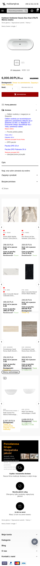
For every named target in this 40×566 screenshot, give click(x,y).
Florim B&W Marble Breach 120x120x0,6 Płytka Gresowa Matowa (10, 237)
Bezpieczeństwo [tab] (20, 181)
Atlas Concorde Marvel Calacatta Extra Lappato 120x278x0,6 (10, 295)
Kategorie (2, 10)
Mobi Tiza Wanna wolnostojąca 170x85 (29, 412)
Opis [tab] (20, 162)
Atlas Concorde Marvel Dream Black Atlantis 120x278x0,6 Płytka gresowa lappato (29, 293)
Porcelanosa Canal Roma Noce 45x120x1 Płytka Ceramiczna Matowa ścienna (29, 350)
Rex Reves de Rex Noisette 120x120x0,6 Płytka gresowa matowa (29, 237)
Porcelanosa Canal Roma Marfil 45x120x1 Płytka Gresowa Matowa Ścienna (10, 350)
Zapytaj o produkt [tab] (20, 175)
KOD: (24, 70)
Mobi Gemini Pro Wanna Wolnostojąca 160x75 (10, 413)
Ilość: (4, 87)
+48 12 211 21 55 (31, 4)
